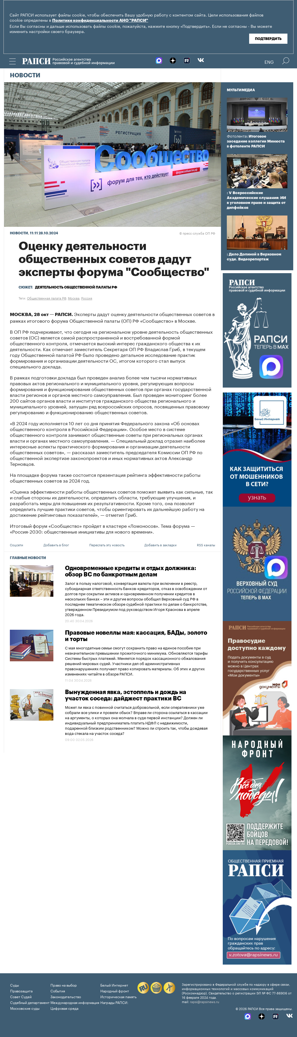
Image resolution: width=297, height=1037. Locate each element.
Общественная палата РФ (46, 297)
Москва (73, 297)
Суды (14, 984)
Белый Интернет (114, 984)
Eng (269, 61)
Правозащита (21, 990)
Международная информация (74, 1002)
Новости (25, 75)
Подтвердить (268, 39)
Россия (86, 297)
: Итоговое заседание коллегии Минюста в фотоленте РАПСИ (256, 141)
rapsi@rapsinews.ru (204, 1001)
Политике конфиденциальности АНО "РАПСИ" (100, 21)
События (57, 990)
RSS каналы (206, 544)
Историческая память (118, 996)
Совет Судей (21, 996)
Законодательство (65, 996)
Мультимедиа (241, 90)
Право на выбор (63, 984)
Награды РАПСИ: (114, 1002)
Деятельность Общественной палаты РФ (76, 287)
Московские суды (24, 1008)
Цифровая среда (64, 1008)
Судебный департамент (30, 1002)
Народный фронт (114, 990)
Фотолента (237, 136)
